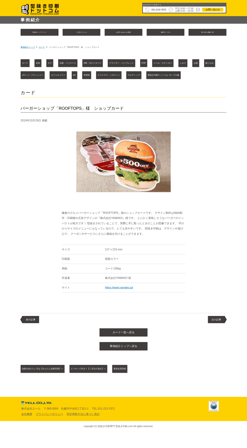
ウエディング (98, 87)
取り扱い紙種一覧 (208, 32)
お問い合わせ (212, 9)
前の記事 (31, 332)
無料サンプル (165, 32)
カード (42, 48)
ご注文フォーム (81, 32)
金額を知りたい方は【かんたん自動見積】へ (52, 383)
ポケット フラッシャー (141, 75)
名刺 (49, 63)
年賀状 (29, 87)
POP (204, 63)
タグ (67, 63)
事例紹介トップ (28, 48)
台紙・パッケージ (94, 63)
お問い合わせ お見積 (123, 32)
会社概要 (26, 429)
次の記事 (216, 332)
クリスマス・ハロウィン (61, 87)
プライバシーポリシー (49, 429)
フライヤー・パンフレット (171, 63)
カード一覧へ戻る (123, 345)
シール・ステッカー (37, 75)
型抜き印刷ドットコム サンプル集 (140, 87)
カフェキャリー (178, 75)
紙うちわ (108, 75)
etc (202, 75)
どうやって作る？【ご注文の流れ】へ (116, 383)
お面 (87, 75)
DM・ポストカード (130, 63)
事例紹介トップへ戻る (123, 360)
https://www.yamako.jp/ (119, 299)
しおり (67, 75)
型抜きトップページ (39, 32)
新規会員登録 (161, 383)
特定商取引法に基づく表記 (83, 429)
